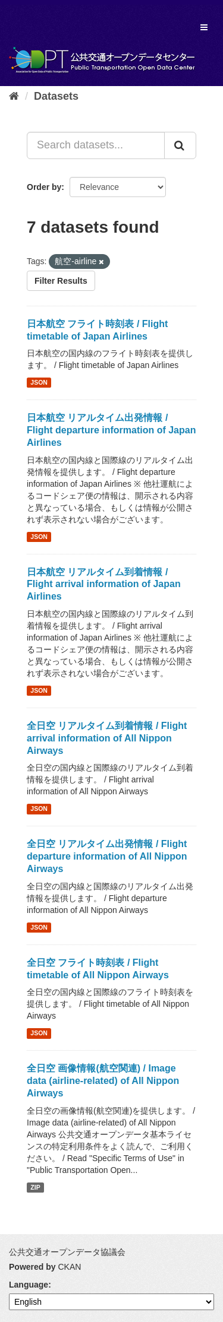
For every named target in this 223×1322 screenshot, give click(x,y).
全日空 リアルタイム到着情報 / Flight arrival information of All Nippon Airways (107, 738)
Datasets (56, 96)
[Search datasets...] (96, 145)
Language (28, 1284)
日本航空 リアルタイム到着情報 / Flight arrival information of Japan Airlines (104, 584)
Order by (44, 187)
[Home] (14, 96)
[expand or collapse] (204, 27)
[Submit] (180, 145)
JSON (39, 382)
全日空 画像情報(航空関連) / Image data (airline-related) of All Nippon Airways (103, 1080)
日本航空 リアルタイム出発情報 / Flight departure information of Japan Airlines (111, 430)
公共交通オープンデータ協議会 (67, 1252)
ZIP (35, 1187)
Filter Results (60, 281)
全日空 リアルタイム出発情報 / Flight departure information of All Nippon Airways (107, 856)
